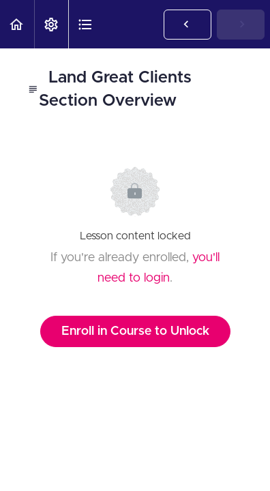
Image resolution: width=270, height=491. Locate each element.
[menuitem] (51, 24)
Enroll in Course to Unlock (135, 331)
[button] (17, 24)
